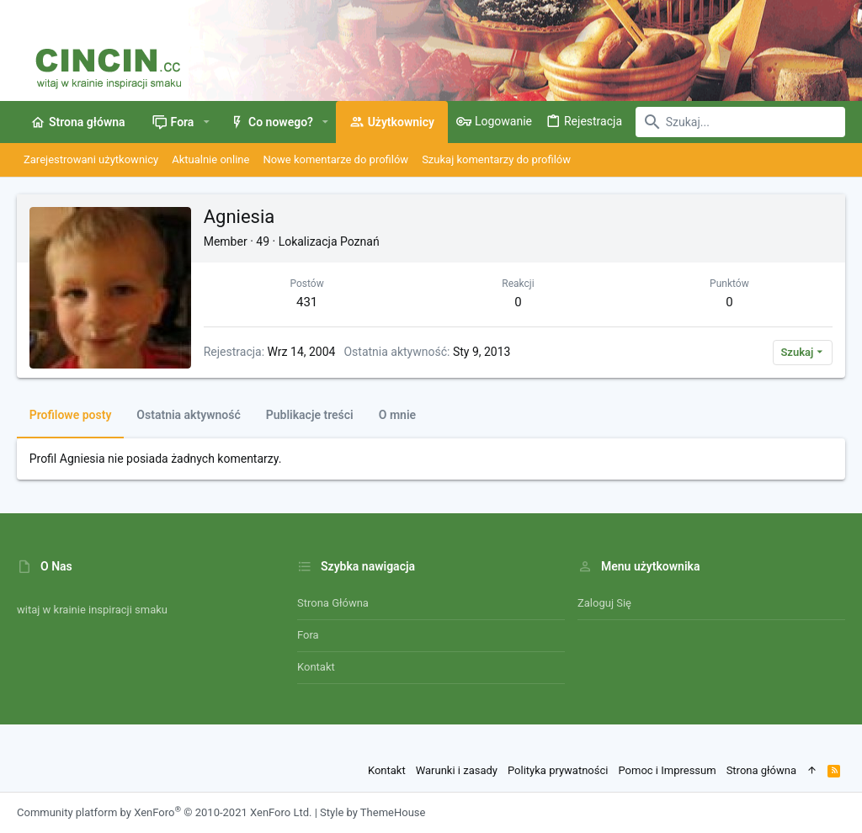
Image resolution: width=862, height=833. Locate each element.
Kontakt (316, 667)
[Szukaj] (740, 122)
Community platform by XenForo (164, 812)
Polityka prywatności (558, 770)
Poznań (360, 241)
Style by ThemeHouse (372, 812)
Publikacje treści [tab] (310, 415)
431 (306, 302)
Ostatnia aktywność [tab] (189, 415)
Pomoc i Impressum (667, 770)
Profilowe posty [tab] (70, 415)
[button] (205, 122)
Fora (308, 635)
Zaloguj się (604, 603)
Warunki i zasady (457, 770)
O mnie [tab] (397, 415)
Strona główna (333, 603)
